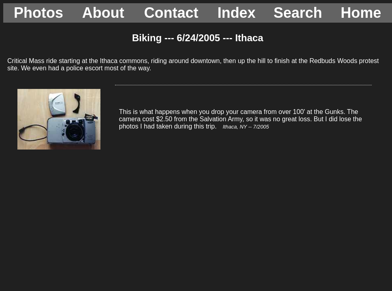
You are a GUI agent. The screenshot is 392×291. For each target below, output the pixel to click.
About (103, 12)
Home (361, 12)
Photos (38, 12)
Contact (171, 12)
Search (297, 12)
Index (236, 12)
